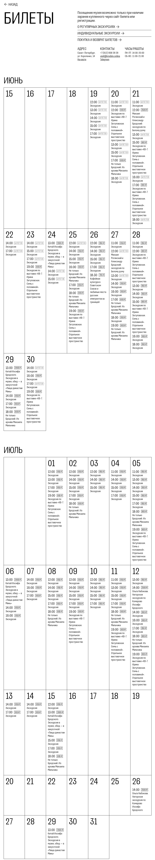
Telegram (104, 59)
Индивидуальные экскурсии (99, 33)
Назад (13, 4)
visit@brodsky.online (110, 56)
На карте (82, 59)
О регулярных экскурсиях (96, 27)
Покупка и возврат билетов (97, 40)
